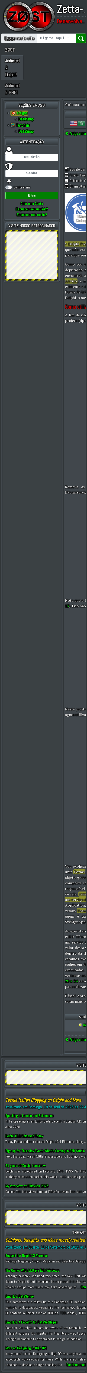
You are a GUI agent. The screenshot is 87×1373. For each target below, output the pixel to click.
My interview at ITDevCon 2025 (26, 1186)
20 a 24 (71, 981)
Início (9, 39)
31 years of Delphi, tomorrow (25, 1165)
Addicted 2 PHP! (12, 89)
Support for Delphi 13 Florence (26, 1255)
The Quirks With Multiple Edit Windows (32, 1270)
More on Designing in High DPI (25, 1348)
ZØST (10, 50)
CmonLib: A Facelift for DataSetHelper (31, 1322)
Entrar (32, 195)
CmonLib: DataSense (19, 1296)
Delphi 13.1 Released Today (24, 1136)
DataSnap (26, 119)
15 (67, 605)
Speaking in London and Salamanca (29, 1115)
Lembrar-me (22, 187)
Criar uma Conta (32, 203)
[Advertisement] (32, 254)
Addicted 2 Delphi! (12, 68)
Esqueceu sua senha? (32, 214)
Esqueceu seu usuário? (32, 209)
